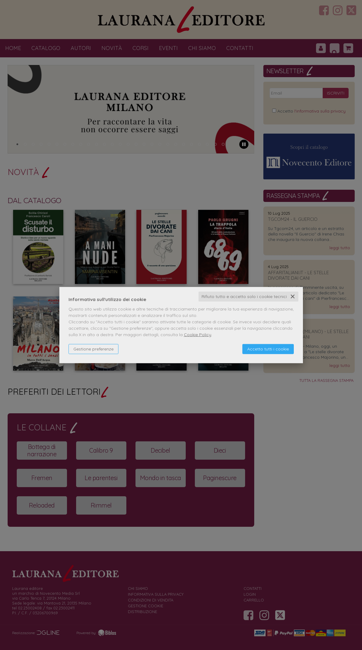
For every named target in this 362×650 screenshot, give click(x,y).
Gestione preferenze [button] (93, 349)
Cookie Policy (197, 334)
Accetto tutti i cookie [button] (268, 349)
